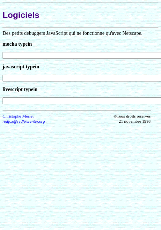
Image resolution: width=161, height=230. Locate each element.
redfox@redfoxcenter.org (24, 121)
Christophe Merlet (18, 116)
